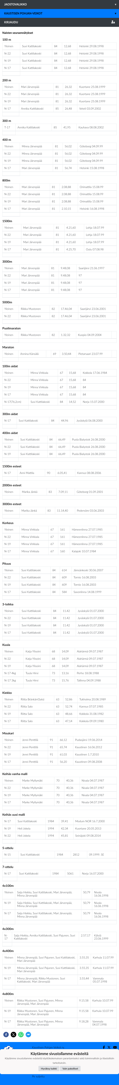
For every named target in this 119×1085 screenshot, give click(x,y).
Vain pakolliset (70, 1068)
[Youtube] (114, 1047)
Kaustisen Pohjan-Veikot (61, 13)
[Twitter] (108, 1047)
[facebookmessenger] (28, 1034)
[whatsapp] (21, 1034)
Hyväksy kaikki (49, 1068)
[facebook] (6, 1034)
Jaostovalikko (61, 4)
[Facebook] (102, 1047)
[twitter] (13, 1034)
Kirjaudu (59, 22)
